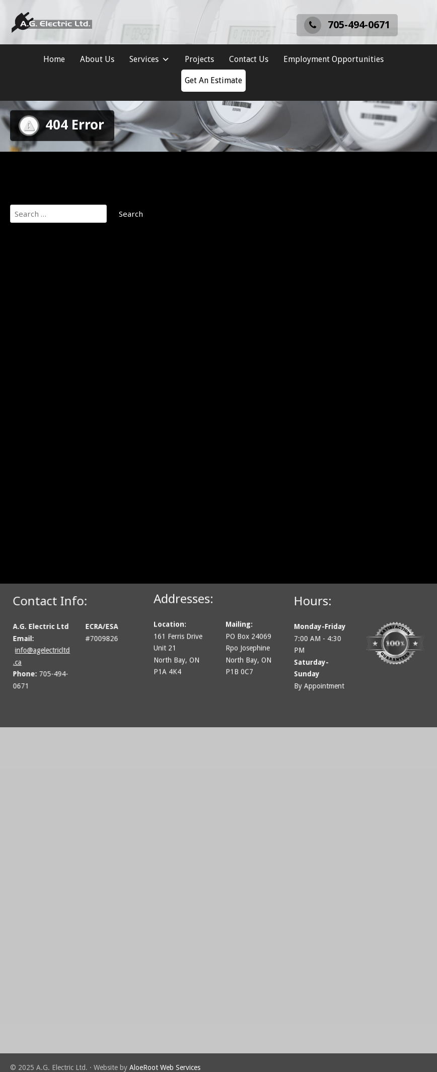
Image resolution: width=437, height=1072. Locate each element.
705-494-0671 (347, 25)
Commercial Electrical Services (74, 320)
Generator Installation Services (75, 396)
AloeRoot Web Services (164, 1067)
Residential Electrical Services (73, 434)
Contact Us (248, 59)
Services (149, 59)
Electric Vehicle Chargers (64, 371)
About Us (97, 59)
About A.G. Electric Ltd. (60, 307)
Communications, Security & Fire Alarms (91, 333)
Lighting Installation (55, 422)
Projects (199, 59)
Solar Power (41, 447)
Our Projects (42, 295)
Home (54, 59)
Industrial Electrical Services (70, 409)
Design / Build (44, 358)
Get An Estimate (213, 80)
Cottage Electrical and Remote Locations (92, 346)
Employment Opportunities (333, 59)
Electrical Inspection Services (72, 384)
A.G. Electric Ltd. (48, 256)
